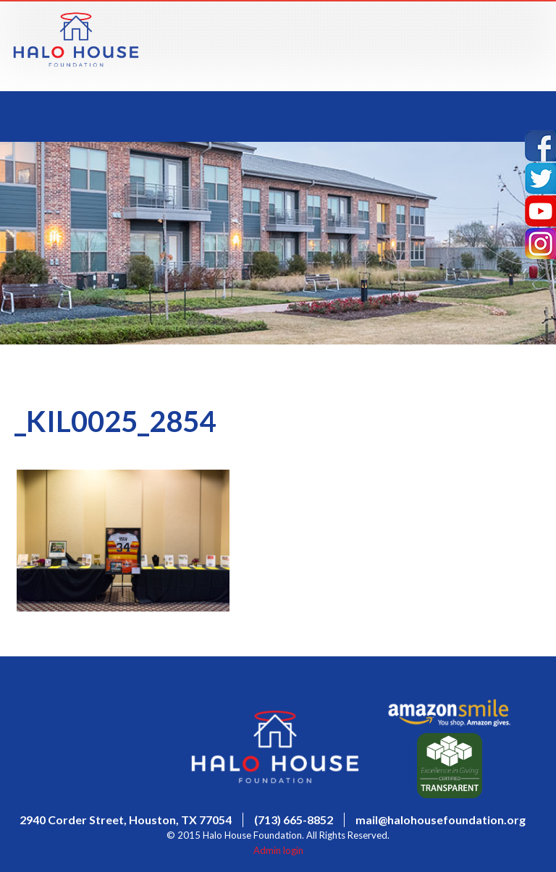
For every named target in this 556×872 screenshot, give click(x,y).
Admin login (278, 850)
